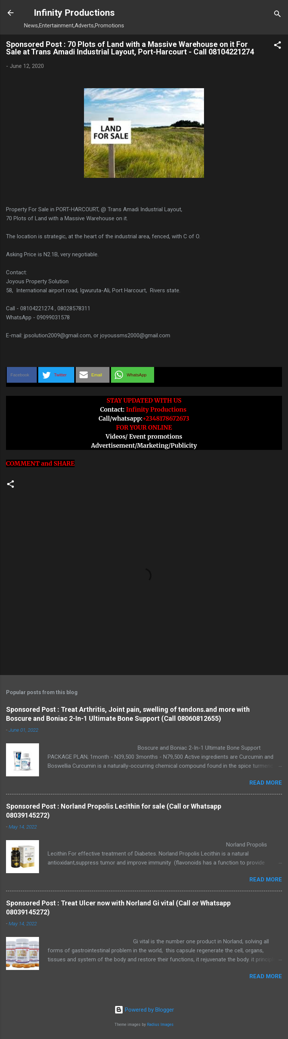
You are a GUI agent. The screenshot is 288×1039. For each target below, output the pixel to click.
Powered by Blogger (144, 1009)
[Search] (277, 15)
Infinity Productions (74, 13)
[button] (277, 46)
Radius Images (160, 1024)
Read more (265, 782)
